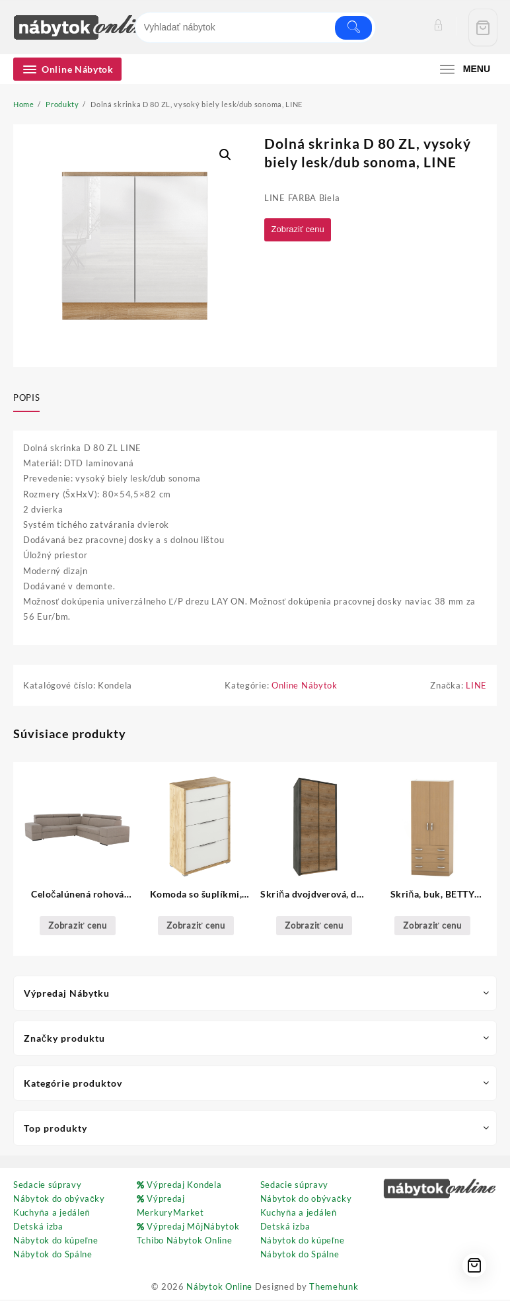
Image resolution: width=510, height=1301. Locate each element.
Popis (26, 397)
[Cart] (483, 27)
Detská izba (38, 1227)
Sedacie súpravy (47, 1186)
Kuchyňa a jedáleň (51, 1213)
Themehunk (333, 1287)
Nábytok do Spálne (52, 1255)
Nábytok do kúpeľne (55, 1241)
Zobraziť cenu (300, 230)
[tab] (31, 399)
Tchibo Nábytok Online (185, 1241)
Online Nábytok (305, 686)
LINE (476, 686)
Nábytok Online (219, 1287)
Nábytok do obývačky (59, 1200)
